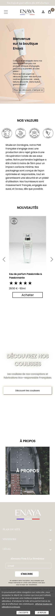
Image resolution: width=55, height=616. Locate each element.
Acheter (27, 295)
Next (50, 257)
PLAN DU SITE (11, 529)
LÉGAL (7, 549)
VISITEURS (9, 539)
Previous (3, 257)
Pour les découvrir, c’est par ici (28, 90)
